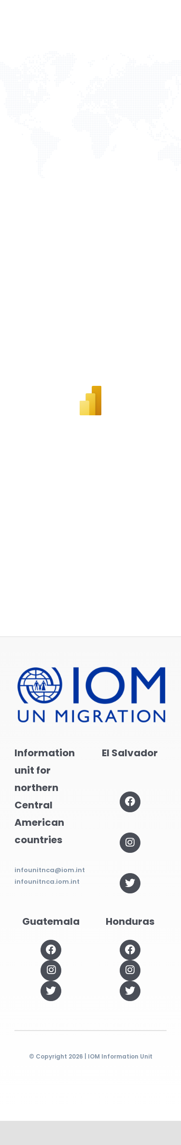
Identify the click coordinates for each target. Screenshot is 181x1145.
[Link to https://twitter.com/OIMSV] (130, 883)
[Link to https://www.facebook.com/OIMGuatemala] (51, 950)
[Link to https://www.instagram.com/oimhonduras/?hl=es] (130, 970)
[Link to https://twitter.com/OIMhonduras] (130, 991)
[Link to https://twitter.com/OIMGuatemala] (51, 991)
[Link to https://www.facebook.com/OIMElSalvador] (130, 802)
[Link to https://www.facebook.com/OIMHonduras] (130, 950)
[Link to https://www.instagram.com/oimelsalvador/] (130, 843)
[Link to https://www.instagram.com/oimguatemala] (51, 970)
